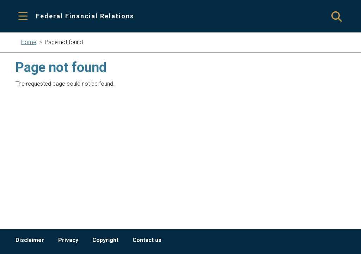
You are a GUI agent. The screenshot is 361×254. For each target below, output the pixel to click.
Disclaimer (30, 240)
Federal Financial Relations (85, 16)
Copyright (105, 240)
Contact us (147, 240)
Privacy (68, 240)
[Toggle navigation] (23, 16)
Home (28, 42)
